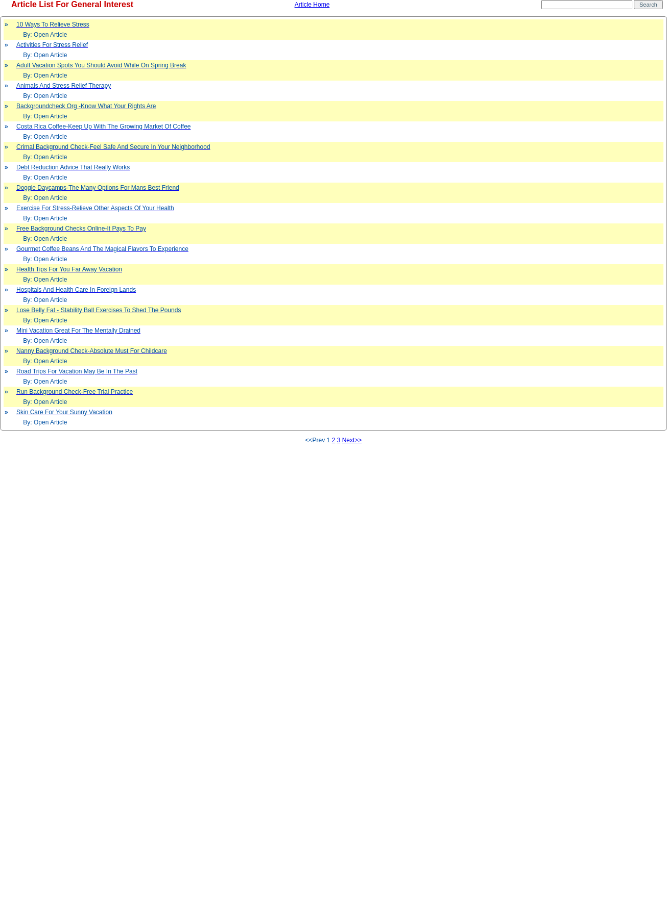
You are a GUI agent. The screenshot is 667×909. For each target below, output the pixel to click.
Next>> (352, 440)
